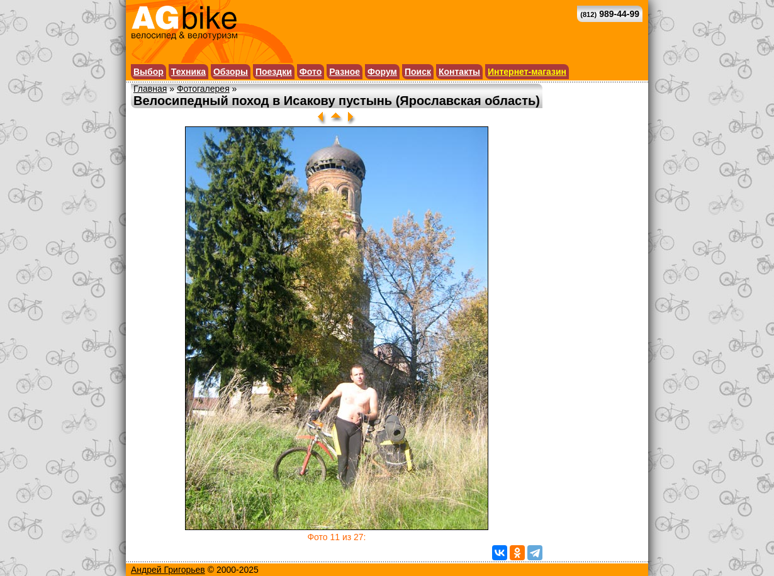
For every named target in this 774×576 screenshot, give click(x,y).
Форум (382, 72)
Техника (188, 72)
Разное (344, 72)
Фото (311, 72)
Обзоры (230, 72)
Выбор (148, 72)
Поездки (273, 72)
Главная (150, 89)
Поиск (418, 72)
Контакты (459, 72)
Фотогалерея (203, 89)
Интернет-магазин (527, 72)
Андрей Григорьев (168, 570)
